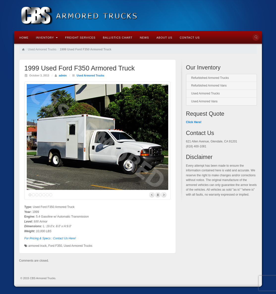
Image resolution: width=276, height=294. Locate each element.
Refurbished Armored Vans (209, 85)
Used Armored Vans (204, 101)
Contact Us (190, 37)
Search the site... (256, 37)
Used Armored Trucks (42, 49)
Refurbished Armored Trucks (210, 78)
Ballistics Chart (117, 37)
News (144, 37)
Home (23, 37)
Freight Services (80, 37)
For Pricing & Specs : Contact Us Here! (50, 238)
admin (63, 75)
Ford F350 (55, 246)
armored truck (37, 246)
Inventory (47, 37)
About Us (164, 37)
